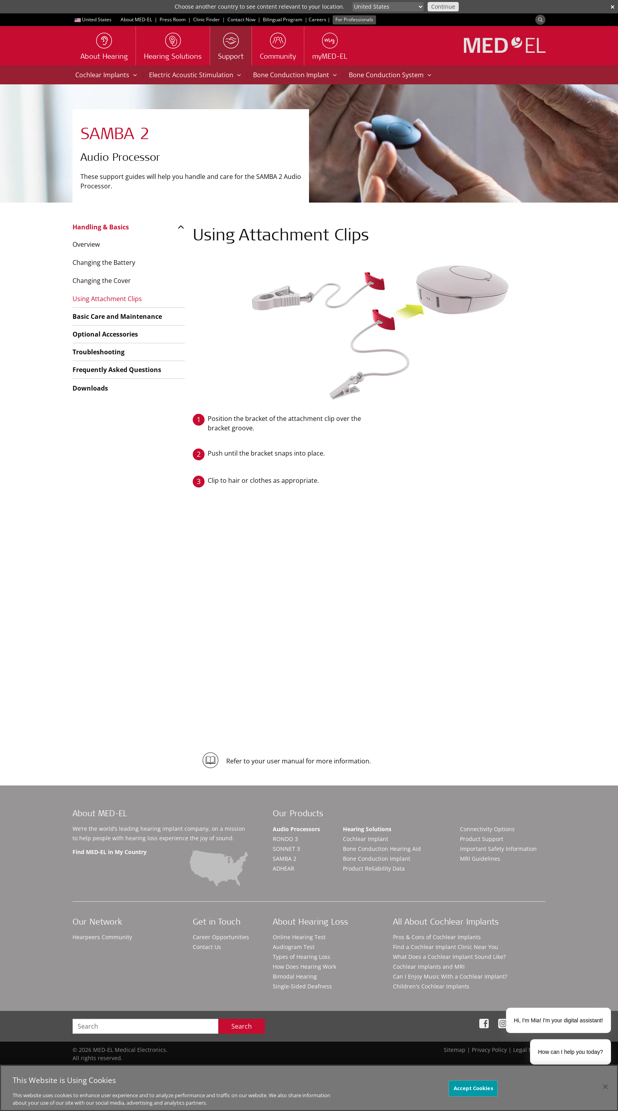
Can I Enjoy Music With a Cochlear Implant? (450, 976)
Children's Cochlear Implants (431, 986)
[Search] (540, 20)
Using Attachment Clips (107, 298)
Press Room (173, 19)
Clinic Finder (206, 19)
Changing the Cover (102, 280)
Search (241, 1026)
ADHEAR (283, 868)
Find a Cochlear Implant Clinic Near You (445, 947)
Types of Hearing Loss (301, 956)
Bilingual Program (282, 19)
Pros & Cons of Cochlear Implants (437, 937)
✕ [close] (612, 7)
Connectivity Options (487, 829)
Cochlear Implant (365, 839)
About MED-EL (136, 19)
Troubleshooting (99, 352)
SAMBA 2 (284, 858)
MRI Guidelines (480, 858)
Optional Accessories (105, 334)
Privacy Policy (489, 1049)
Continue (443, 6)
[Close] (605, 1087)
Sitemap (454, 1049)
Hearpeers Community (102, 937)
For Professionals (354, 19)
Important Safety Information (498, 848)
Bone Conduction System (390, 75)
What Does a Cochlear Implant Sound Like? (449, 956)
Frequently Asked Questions (117, 369)
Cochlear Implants (106, 75)
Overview (86, 244)
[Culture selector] (388, 6)
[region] (309, 1088)
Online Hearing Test (299, 937)
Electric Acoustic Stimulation (195, 75)
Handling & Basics (101, 227)
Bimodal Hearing (295, 976)
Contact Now (241, 19)
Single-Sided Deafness (302, 986)
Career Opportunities (221, 937)
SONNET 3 (286, 848)
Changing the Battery (104, 262)
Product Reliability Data (374, 868)
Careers (317, 19)
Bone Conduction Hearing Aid (382, 848)
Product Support (481, 839)
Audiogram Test (294, 947)
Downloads (90, 388)
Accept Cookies (473, 1088)
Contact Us (207, 947)
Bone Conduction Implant (295, 75)
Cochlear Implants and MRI (429, 966)
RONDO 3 (285, 839)
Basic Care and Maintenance (117, 316)
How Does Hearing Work (304, 966)
